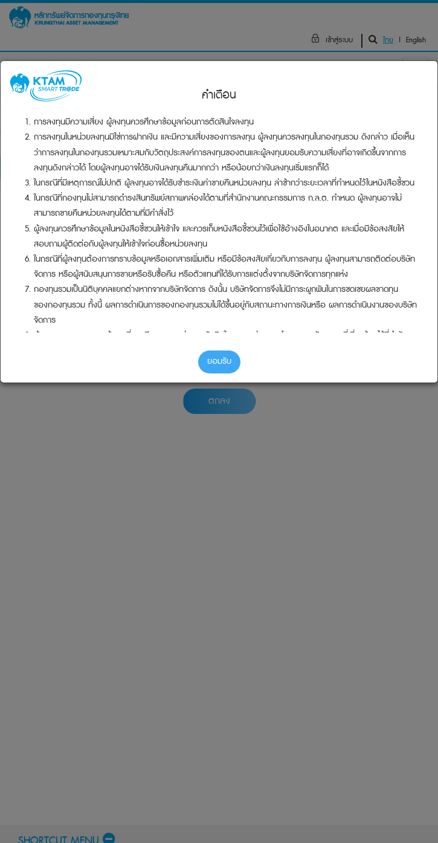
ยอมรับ (219, 361)
